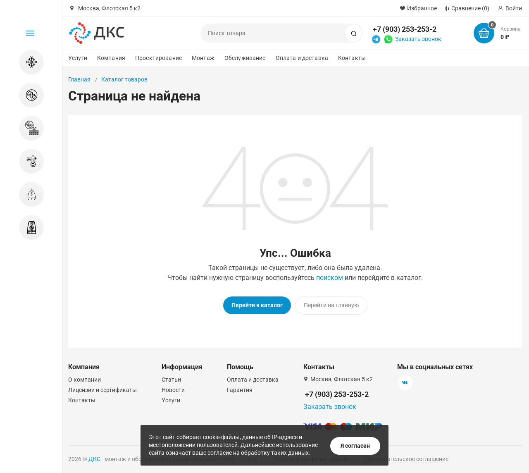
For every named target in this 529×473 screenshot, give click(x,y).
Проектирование (158, 58)
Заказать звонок (418, 39)
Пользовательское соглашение (406, 457)
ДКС (94, 457)
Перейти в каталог (257, 305)
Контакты (352, 58)
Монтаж (203, 58)
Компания (111, 58)
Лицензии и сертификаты (102, 388)
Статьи (171, 378)
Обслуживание (245, 58)
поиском (329, 278)
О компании (84, 378)
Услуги (77, 58)
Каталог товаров (124, 79)
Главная (79, 79)
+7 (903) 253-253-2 (404, 29)
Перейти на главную (331, 305)
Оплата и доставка (302, 58)
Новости (173, 388)
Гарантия (240, 388)
